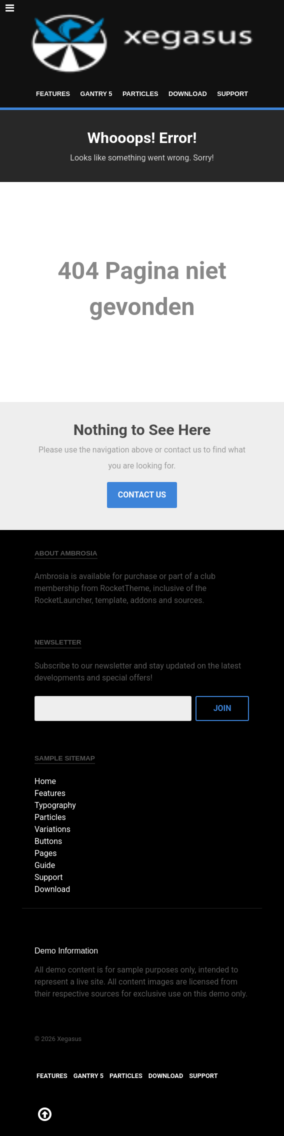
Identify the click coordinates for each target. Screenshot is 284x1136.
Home (45, 781)
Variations (52, 829)
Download (187, 94)
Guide (44, 865)
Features (53, 94)
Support (232, 94)
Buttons (48, 841)
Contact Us (142, 495)
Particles (140, 94)
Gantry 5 (96, 94)
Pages (45, 853)
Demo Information (66, 950)
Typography (55, 805)
